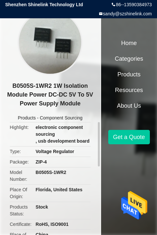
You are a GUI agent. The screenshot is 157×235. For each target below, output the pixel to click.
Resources (129, 90)
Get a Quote (129, 137)
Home (129, 43)
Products (27, 117)
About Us (129, 105)
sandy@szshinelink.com (127, 13)
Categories (129, 58)
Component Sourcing (61, 117)
